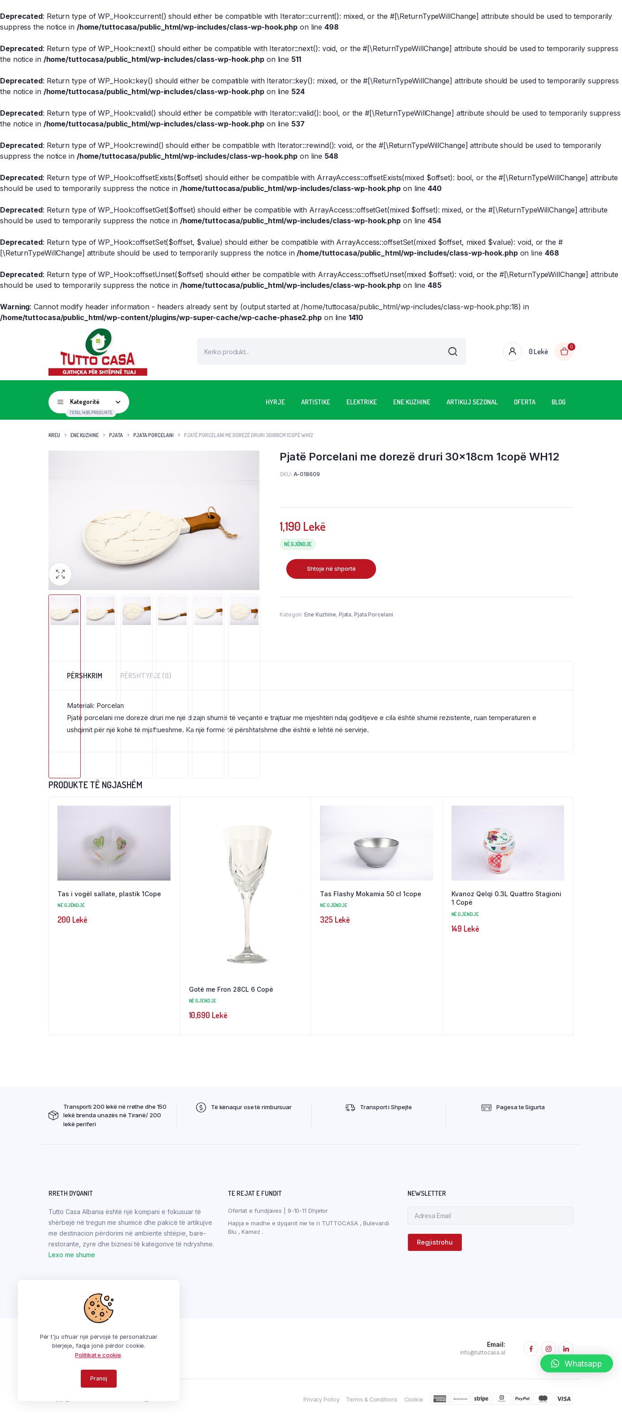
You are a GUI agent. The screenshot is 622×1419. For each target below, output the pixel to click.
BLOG (558, 402)
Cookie (413, 1400)
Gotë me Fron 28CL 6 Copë (231, 989)
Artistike (315, 402)
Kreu (54, 435)
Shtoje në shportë (331, 568)
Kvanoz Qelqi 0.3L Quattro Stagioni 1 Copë (506, 898)
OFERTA (524, 402)
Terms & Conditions (371, 1400)
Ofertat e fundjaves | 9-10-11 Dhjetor (278, 1211)
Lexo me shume (71, 1255)
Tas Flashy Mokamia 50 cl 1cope (370, 894)
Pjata (116, 435)
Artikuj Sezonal (472, 402)
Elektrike (361, 402)
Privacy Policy (321, 1400)
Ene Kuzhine (411, 402)
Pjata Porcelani (153, 435)
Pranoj (98, 1378)
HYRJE (275, 402)
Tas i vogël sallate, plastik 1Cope (109, 894)
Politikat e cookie (98, 1354)
